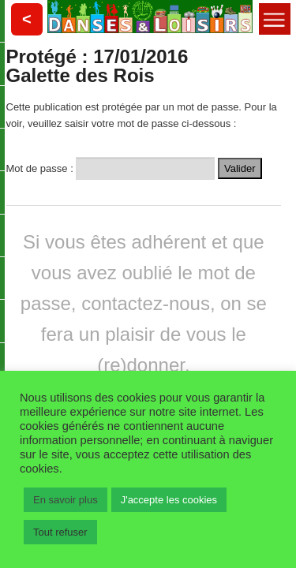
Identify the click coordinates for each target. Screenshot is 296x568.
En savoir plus (65, 500)
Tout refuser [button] (60, 532)
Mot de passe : (110, 167)
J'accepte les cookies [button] (169, 500)
